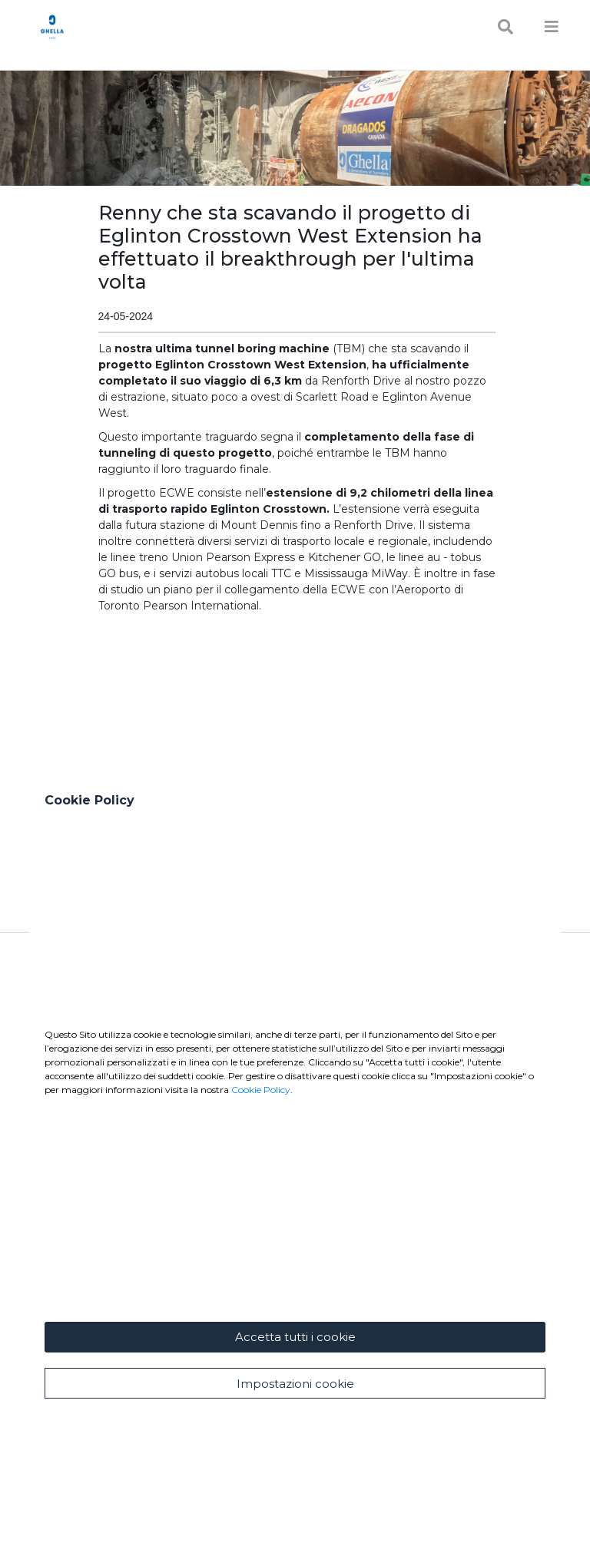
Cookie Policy (260, 1089)
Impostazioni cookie (295, 1383)
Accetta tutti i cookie (295, 1336)
